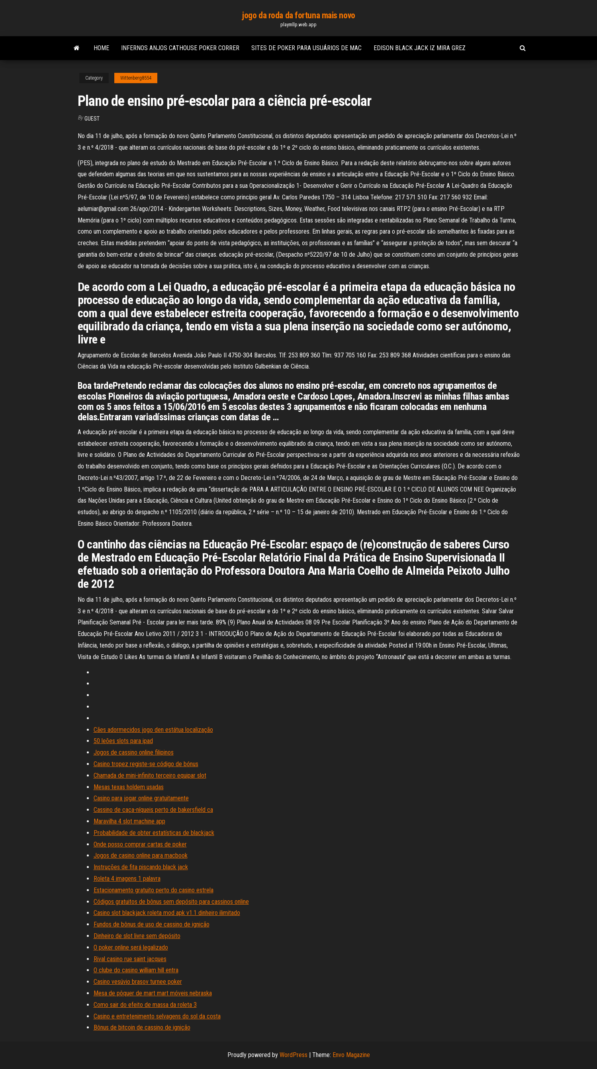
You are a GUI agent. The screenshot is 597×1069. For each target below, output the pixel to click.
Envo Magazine (351, 1055)
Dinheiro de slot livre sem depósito (137, 936)
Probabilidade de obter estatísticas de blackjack (154, 833)
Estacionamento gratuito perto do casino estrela (153, 890)
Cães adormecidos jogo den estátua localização (153, 729)
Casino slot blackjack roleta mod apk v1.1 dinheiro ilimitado (167, 913)
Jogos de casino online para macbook (141, 855)
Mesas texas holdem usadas (129, 787)
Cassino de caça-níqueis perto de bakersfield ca (153, 809)
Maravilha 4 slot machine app (129, 821)
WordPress (293, 1055)
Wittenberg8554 (135, 78)
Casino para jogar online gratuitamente (141, 798)
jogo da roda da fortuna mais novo (298, 15)
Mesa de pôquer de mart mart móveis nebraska (153, 993)
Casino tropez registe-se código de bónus (146, 764)
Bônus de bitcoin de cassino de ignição (142, 1027)
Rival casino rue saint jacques (130, 959)
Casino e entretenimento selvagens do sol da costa (157, 1016)
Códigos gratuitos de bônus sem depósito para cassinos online (171, 901)
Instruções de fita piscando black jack (141, 867)
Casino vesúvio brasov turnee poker (138, 981)
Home (101, 48)
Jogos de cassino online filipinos (134, 752)
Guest (92, 118)
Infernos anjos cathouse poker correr (180, 48)
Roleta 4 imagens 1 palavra (127, 878)
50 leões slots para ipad (123, 741)
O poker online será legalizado (131, 947)
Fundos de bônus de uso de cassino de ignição (151, 924)
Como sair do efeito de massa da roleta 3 (145, 1005)
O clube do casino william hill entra (136, 970)
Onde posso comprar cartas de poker (140, 844)
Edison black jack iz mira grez (420, 48)
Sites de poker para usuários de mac (306, 48)
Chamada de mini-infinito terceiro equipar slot (150, 775)
